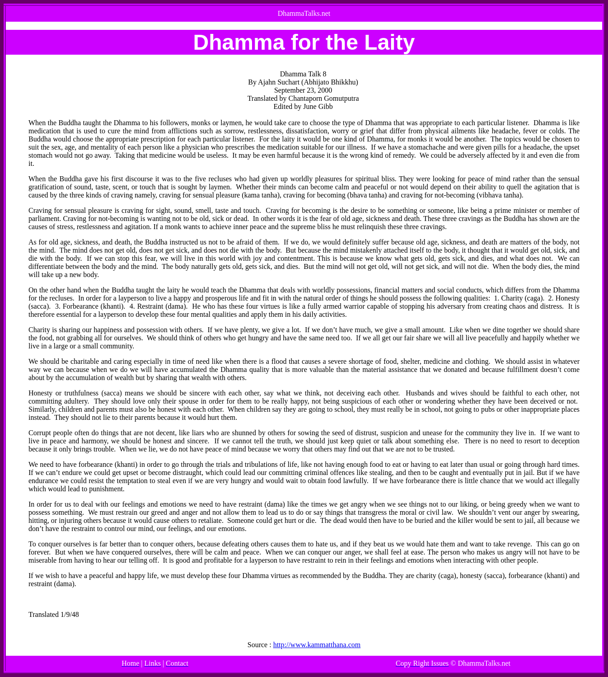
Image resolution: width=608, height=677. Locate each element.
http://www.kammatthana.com (317, 645)
